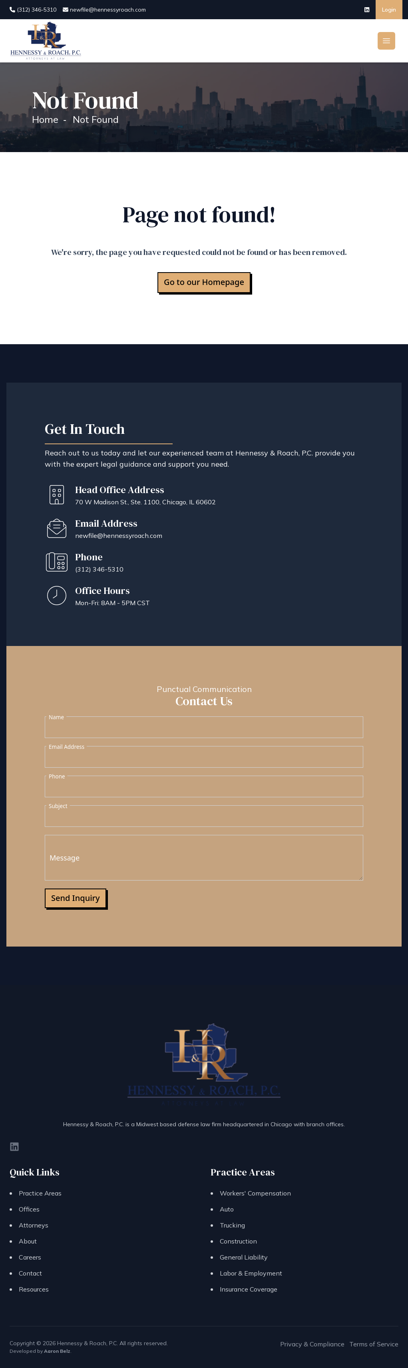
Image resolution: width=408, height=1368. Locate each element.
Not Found (96, 119)
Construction (238, 1241)
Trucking (232, 1225)
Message (65, 858)
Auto (227, 1209)
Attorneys (33, 1225)
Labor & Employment (251, 1273)
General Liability (244, 1257)
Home (45, 119)
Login (389, 9)
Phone (57, 776)
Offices (29, 1209)
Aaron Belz (57, 1351)
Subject (58, 806)
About (28, 1241)
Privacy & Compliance (312, 1344)
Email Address (66, 746)
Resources (34, 1289)
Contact (30, 1273)
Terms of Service (373, 1344)
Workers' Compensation (255, 1193)
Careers (30, 1257)
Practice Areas (40, 1193)
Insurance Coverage (248, 1289)
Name (56, 717)
